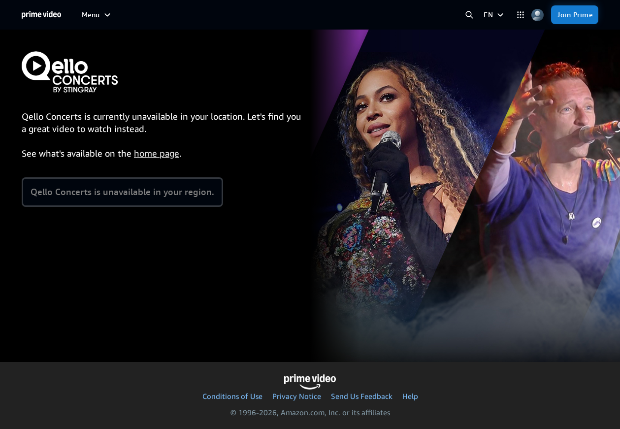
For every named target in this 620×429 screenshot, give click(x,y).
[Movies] (119, 14)
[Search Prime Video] (469, 15)
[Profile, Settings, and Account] (537, 15)
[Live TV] (263, 14)
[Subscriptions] (316, 14)
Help (410, 396)
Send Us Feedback (361, 396)
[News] (229, 14)
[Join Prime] (574, 14)
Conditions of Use (232, 396)
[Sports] (197, 14)
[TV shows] (159, 14)
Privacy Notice (296, 396)
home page (156, 153)
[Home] (41, 15)
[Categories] (520, 15)
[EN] (495, 14)
